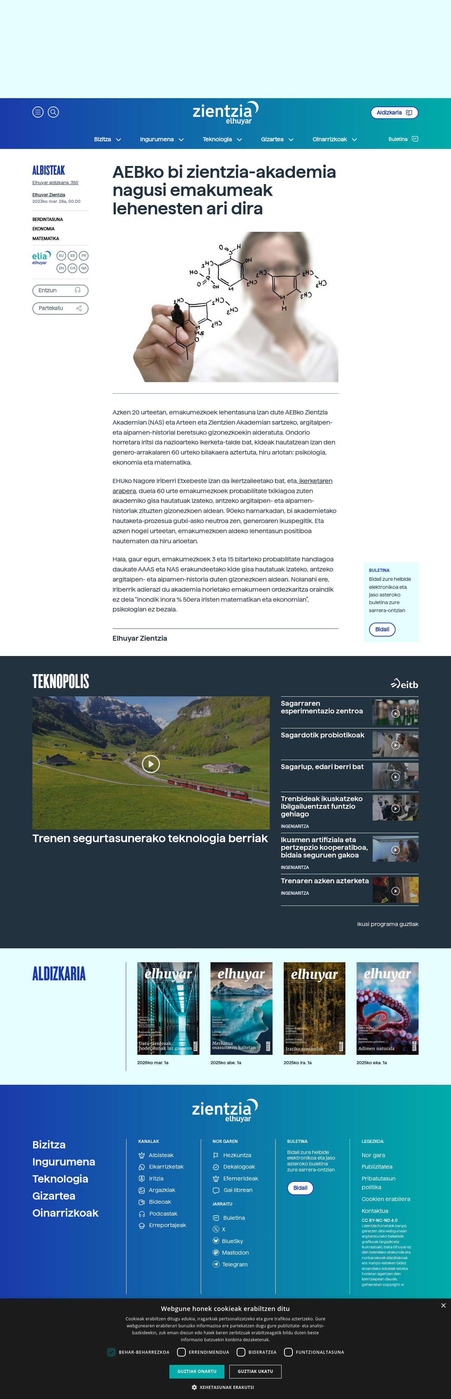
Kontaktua (375, 1211)
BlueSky (228, 1240)
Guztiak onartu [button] (196, 1371)
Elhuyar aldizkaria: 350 (55, 182)
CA (72, 268)
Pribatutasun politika (379, 1183)
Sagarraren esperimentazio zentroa (322, 707)
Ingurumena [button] (162, 139)
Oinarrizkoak (65, 1213)
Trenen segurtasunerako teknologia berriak (150, 838)
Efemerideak (235, 1179)
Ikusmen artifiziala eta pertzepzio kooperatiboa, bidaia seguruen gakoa (324, 847)
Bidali (382, 629)
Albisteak (48, 169)
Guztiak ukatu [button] (255, 1371)
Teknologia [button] (223, 139)
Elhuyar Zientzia (48, 194)
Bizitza (49, 1144)
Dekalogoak (234, 1167)
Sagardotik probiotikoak (323, 735)
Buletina (404, 138)
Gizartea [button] (278, 139)
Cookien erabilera (386, 1199)
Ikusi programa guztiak (388, 924)
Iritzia (150, 1179)
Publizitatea (377, 1166)
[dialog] (225, 1348)
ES (72, 255)
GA (83, 268)
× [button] (443, 1306)
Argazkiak (156, 1190)
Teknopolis (60, 680)
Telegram (230, 1264)
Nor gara (373, 1155)
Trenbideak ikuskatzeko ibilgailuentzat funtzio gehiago (322, 806)
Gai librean (233, 1190)
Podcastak (157, 1214)
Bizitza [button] (108, 139)
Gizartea (54, 1195)
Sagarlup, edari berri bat (322, 766)
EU (61, 255)
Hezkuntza (232, 1155)
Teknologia (60, 1178)
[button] (38, 111)
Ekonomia (43, 229)
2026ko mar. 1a (152, 1062)
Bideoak (154, 1202)
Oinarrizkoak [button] (335, 139)
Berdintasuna (47, 219)
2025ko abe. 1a (226, 1062)
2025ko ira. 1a (298, 1062)
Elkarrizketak (161, 1167)
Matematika (45, 238)
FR (84, 255)
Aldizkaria (394, 112)
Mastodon (231, 1252)
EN (61, 268)
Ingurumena (63, 1161)
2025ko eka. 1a (372, 1062)
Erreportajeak (162, 1225)
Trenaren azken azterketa (325, 881)
